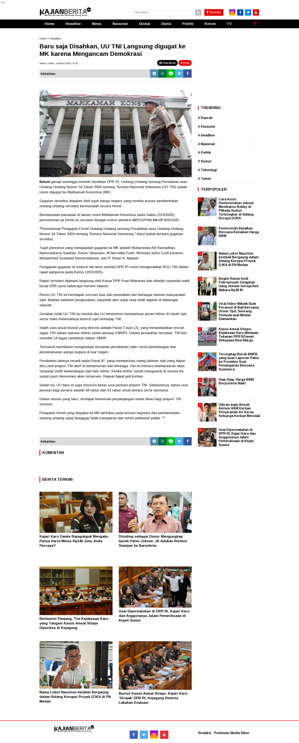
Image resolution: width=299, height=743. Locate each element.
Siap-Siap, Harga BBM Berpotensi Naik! (236, 381)
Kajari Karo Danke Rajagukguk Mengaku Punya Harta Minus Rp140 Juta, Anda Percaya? (73, 541)
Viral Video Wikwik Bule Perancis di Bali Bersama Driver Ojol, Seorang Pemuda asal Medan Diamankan (239, 311)
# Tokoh (204, 178)
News (96, 24)
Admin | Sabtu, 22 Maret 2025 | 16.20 (58, 63)
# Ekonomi (206, 126)
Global (144, 24)
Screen (214, 12)
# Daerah (205, 118)
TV (229, 24)
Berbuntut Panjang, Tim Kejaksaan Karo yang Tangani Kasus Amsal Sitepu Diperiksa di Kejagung (73, 623)
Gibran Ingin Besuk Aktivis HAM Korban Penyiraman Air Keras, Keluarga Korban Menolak (239, 410)
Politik (187, 24)
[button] (255, 22)
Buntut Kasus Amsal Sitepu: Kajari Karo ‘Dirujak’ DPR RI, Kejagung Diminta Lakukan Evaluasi (153, 698)
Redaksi (204, 733)
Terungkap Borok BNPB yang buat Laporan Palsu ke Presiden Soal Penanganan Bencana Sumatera (239, 361)
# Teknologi (207, 170)
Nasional (120, 24)
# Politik (204, 152)
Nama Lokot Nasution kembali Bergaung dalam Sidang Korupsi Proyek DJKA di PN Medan (75, 696)
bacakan (167, 63)
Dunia (166, 24)
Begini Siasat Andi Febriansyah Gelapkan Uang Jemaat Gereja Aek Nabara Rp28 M (239, 284)
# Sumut (205, 161)
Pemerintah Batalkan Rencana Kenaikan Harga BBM (239, 232)
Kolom (210, 24)
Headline (73, 24)
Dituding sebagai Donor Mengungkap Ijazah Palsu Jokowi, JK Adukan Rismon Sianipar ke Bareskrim (153, 541)
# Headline (206, 135)
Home (49, 24)
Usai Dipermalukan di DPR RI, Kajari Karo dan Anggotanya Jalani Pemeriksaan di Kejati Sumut (154, 615)
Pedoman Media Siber (231, 733)
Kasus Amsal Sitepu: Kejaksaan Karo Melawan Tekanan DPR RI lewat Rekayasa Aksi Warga (239, 334)
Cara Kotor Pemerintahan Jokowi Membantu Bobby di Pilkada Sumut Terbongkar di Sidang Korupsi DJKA (236, 208)
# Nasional (206, 144)
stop (185, 63)
